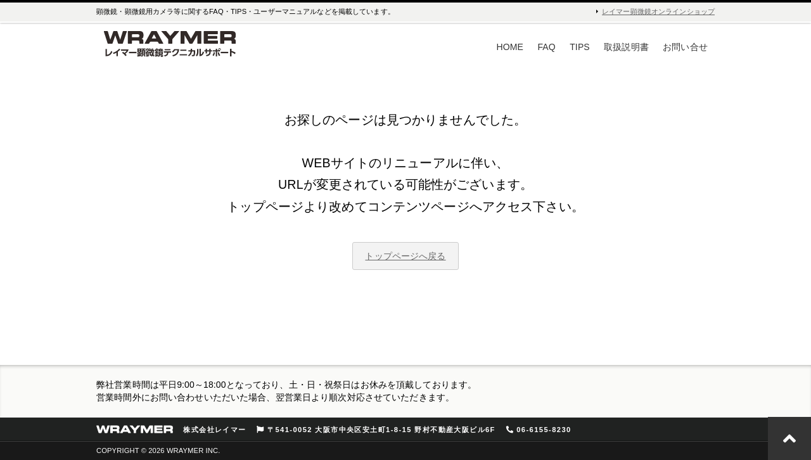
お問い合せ (685, 47)
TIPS (580, 47)
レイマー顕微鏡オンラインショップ (658, 11)
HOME (510, 47)
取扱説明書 (626, 47)
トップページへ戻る (405, 256)
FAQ (546, 47)
